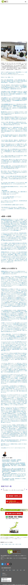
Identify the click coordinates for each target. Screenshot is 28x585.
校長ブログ (4, 579)
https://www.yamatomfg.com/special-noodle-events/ (12, 74)
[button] (26, 2)
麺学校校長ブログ (6, 581)
